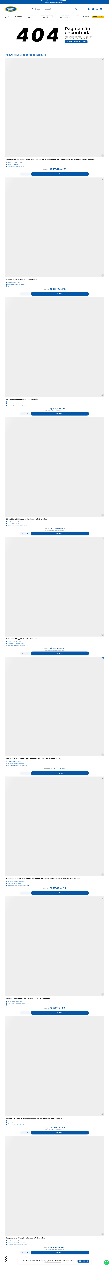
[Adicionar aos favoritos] (102, 59)
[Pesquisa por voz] (32, 9)
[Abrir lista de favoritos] (97, 9)
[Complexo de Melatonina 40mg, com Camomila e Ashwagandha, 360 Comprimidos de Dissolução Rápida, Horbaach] (54, 108)
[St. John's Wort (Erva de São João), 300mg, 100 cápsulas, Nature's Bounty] (54, 1067)
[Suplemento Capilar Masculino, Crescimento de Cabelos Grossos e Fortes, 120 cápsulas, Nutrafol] (54, 827)
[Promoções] (98, 17)
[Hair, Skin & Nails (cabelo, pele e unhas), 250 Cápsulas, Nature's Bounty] (54, 707)
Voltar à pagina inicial (76, 43)
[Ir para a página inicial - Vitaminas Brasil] (11, 9)
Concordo (83, 1261)
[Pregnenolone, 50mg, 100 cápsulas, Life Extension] (54, 1186)
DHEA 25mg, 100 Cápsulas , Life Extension (22, 400)
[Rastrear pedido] (93, 9)
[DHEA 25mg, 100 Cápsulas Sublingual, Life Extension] (54, 467)
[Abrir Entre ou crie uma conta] (89, 9)
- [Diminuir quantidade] (22, 174)
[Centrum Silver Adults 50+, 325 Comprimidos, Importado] (54, 947)
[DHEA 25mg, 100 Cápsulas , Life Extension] (54, 348)
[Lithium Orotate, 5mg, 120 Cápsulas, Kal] (54, 228)
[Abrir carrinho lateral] (102, 9)
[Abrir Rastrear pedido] (93, 9)
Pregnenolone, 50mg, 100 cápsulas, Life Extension (25, 1239)
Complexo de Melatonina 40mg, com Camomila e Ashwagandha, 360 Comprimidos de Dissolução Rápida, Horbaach (50, 160)
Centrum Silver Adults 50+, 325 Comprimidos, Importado (28, 999)
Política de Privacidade (53, 1262)
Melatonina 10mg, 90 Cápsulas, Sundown (22, 639)
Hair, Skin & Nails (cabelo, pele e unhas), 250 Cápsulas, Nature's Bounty (33, 759)
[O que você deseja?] (76, 9)
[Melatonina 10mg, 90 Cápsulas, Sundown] (54, 587)
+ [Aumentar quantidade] (27, 174)
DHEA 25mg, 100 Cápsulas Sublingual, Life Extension (26, 520)
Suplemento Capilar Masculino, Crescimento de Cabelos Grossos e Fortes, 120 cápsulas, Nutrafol (43, 879)
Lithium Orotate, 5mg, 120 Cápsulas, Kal (21, 280)
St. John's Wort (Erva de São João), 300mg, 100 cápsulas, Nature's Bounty (34, 1119)
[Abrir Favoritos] (97, 9)
